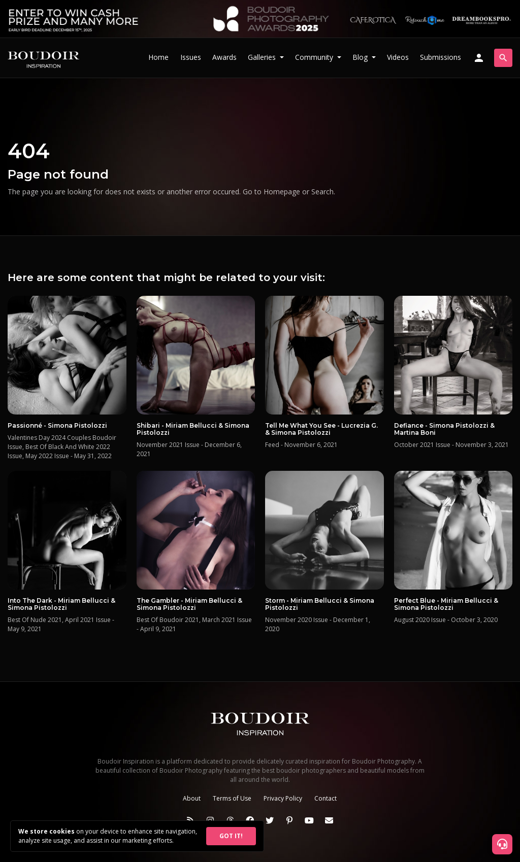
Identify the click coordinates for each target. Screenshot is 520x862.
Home (158, 57)
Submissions (440, 57)
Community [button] (315, 57)
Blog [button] (361, 57)
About (192, 798)
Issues (190, 57)
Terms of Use (232, 798)
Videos (398, 57)
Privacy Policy (283, 798)
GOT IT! (231, 836)
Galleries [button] (263, 57)
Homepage (282, 191)
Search (322, 191)
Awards (224, 57)
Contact (325, 798)
